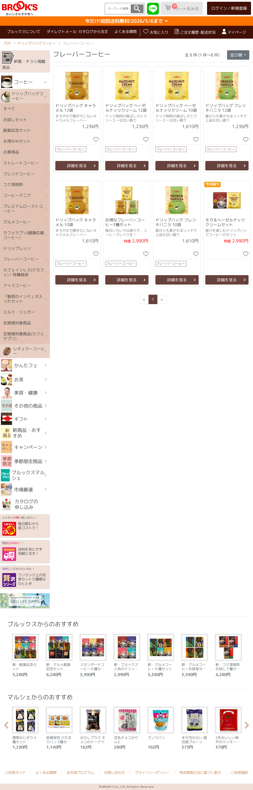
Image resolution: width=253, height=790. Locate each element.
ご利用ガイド (15, 772)
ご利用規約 (239, 772)
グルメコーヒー (17, 222)
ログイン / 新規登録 (229, 8)
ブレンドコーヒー (19, 173)
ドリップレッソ (17, 248)
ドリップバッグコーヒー (37, 43)
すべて (9, 108)
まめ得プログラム (80, 772)
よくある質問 (125, 31)
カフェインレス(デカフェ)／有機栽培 (23, 272)
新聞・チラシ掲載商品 (23, 61)
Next (246, 727)
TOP (7, 43)
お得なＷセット (17, 141)
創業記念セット (17, 130)
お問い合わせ (114, 772)
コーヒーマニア (17, 195)
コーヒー (17, 82)
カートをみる (182, 7)
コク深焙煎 (13, 184)
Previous (6, 727)
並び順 (236, 55)
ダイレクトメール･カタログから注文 (77, 31)
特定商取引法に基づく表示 (200, 772)
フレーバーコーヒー (21, 259)
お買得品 (11, 152)
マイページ (234, 32)
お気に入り (155, 32)
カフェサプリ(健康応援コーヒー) (23, 235)
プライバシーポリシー (152, 772)
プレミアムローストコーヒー (23, 209)
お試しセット (15, 119)
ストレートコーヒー (21, 162)
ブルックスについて (23, 31)
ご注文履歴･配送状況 (195, 32)
